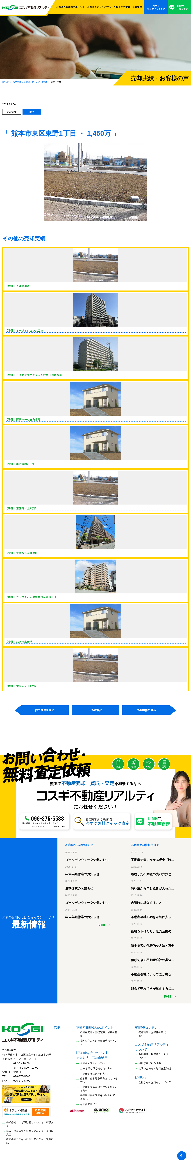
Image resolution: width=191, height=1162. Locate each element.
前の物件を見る (45, 710)
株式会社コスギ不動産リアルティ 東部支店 (29, 1123)
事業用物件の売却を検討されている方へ (98, 1096)
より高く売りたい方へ (92, 1062)
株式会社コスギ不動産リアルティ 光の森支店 (29, 1132)
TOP (57, 1026)
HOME (5, 82)
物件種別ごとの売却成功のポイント (98, 1042)
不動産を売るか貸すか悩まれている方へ (98, 1088)
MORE (102, 924)
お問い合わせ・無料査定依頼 (155, 1067)
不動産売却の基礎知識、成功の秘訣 (98, 1033)
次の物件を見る (146, 710)
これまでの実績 (122, 7)
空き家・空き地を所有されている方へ (98, 1079)
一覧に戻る (95, 710)
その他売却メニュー (91, 1103)
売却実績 (42, 82)
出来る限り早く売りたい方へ (96, 1067)
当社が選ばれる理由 (150, 1062)
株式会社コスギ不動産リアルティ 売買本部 (29, 1140)
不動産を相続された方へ (93, 1073)
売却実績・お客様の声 (23, 82)
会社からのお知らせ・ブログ (155, 1081)
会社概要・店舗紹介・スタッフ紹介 (155, 1055)
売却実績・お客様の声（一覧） (153, 1033)
